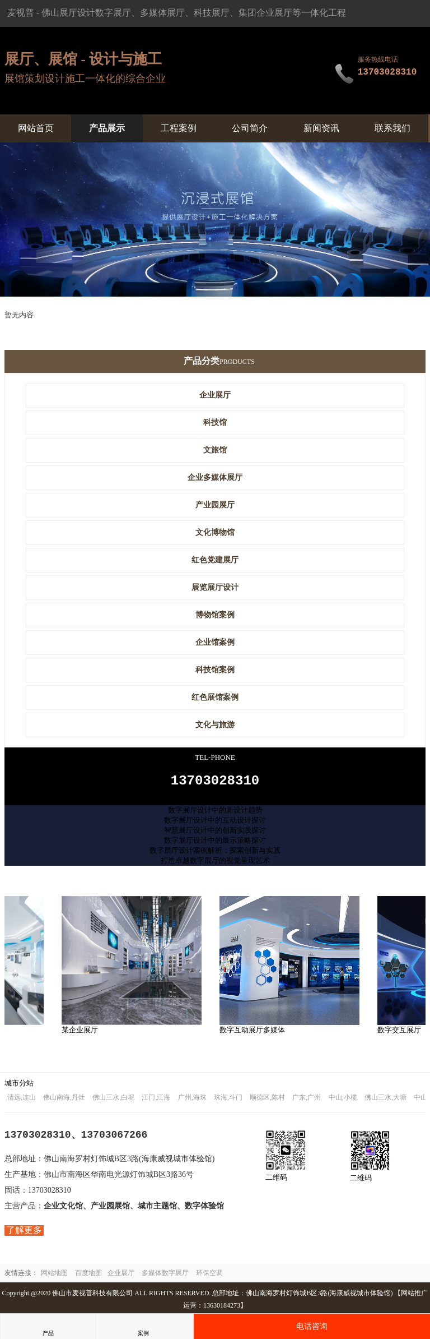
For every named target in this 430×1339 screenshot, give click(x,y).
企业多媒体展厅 (215, 477)
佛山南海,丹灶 (64, 1101)
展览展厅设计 (215, 587)
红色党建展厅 (215, 560)
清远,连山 (21, 1101)
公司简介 (250, 128)
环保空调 (209, 1276)
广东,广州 (306, 1101)
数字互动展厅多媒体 (255, 1033)
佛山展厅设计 (68, 12)
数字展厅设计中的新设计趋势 (215, 813)
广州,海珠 (192, 1101)
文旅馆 (215, 450)
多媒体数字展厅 (165, 1276)
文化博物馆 (215, 532)
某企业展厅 (82, 1033)
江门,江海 (156, 1101)
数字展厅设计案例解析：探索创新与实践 (215, 853)
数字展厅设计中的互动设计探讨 (215, 823)
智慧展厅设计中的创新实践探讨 (215, 833)
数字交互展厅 (402, 1033)
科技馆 (215, 422)
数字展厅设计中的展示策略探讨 (215, 843)
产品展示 (107, 128)
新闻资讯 (321, 128)
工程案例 (179, 128)
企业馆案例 (215, 642)
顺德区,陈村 (267, 1101)
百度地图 (88, 1276)
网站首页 (36, 128)
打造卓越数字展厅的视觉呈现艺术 (215, 864)
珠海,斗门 (228, 1101)
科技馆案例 (215, 670)
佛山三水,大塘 (385, 1101)
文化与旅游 (215, 725)
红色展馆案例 (215, 697)
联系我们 (392, 128)
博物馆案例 (215, 615)
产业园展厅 (215, 505)
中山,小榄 (343, 1101)
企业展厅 (215, 395)
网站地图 (54, 1276)
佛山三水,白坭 (113, 1101)
